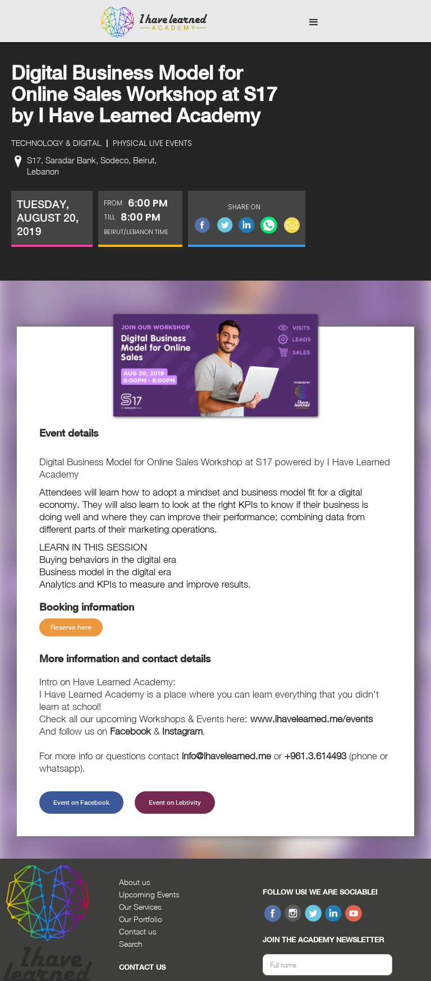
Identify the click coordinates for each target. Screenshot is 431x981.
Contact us (138, 931)
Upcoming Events (149, 894)
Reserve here (71, 627)
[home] (153, 22)
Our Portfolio (140, 919)
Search (131, 943)
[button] (314, 22)
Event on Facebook (81, 802)
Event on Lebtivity (175, 802)
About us (134, 882)
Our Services (140, 906)
